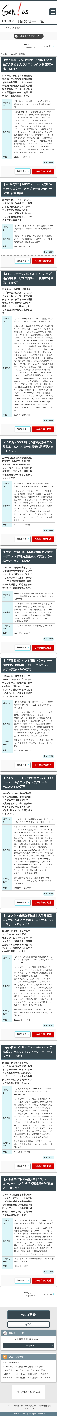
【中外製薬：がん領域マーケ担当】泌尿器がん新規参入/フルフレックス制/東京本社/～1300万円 (28, 64)
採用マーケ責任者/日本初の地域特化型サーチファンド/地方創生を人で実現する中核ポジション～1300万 (28, 556)
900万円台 (28, 1367)
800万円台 (18, 1367)
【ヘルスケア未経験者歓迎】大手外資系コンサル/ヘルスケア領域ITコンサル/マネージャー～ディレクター (28, 920)
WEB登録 (28, 1315)
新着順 (14, 54)
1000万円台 (39, 1367)
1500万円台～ (8, 1374)
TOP (7, 1406)
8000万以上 (45, 1378)
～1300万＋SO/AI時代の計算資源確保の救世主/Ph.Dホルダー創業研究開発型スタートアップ (28, 447)
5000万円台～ (34, 1378)
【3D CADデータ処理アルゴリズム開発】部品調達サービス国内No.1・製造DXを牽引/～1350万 (28, 278)
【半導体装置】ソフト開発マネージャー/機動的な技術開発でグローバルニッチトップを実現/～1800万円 (28, 665)
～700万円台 (8, 1367)
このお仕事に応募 (42, 171)
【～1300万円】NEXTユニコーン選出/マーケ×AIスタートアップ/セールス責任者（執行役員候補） (27, 189)
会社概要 (15, 1406)
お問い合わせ (44, 1406)
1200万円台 (18, 1370)
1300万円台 (29, 1370)
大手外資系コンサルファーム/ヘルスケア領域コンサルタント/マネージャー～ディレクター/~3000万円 (28, 1052)
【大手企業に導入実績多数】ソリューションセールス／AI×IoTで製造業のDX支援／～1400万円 (28, 1184)
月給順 (22, 54)
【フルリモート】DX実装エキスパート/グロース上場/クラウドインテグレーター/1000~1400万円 (28, 782)
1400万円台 (40, 1370)
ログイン (28, 1324)
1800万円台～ (21, 1374)
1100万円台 (7, 1370)
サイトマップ (28, 1409)
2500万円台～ (46, 1374)
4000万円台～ (21, 1378)
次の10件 (48, 46)
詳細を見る (21, 171)
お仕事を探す (28, 1345)
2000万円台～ (34, 1374)
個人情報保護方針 (28, 1406)
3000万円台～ (8, 1378)
